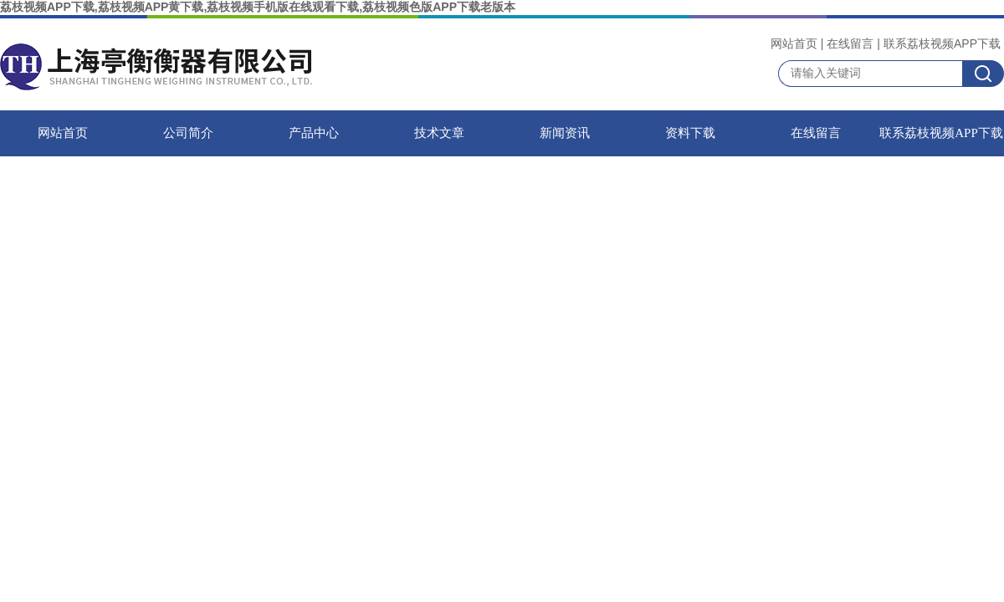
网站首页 (794, 43)
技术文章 (439, 133)
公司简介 (188, 133)
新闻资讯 (565, 133)
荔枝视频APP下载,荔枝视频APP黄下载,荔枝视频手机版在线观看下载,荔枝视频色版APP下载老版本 (257, 6)
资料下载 (690, 133)
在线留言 (850, 43)
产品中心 (314, 133)
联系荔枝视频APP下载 (942, 43)
